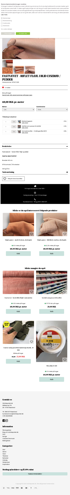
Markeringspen (27, 121)
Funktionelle (6, 23)
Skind (4, 452)
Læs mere (4, 15)
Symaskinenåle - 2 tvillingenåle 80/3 (34, 131)
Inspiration (6, 464)
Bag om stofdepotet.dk (10, 432)
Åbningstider (7, 430)
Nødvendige (6, 18)
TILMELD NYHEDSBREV (35, 474)
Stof (4, 450)
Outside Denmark (9, 439)
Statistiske (6, 26)
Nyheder (5, 458)
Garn (4, 454)
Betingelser (6, 441)
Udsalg (5, 460)
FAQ (4, 434)
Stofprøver (6, 462)
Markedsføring (7, 20)
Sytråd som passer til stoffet (31, 126)
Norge (5, 436)
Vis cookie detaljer (6, 29)
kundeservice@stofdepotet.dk (13, 414)
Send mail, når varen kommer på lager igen (17, 95)
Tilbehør (5, 456)
